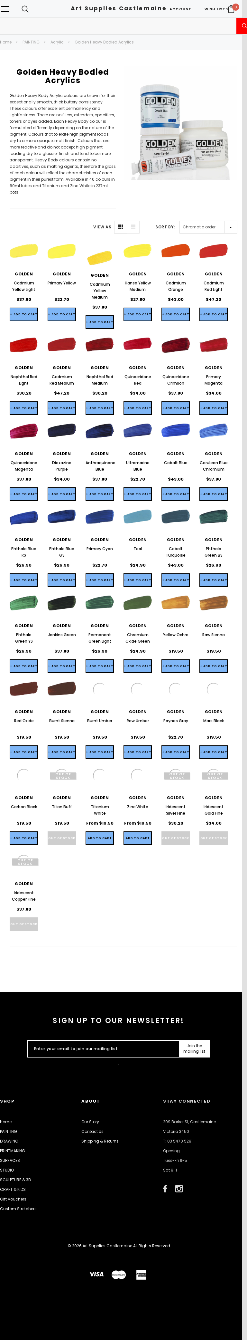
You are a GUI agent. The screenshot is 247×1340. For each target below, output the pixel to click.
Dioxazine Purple (61, 466)
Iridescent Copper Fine (24, 896)
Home (6, 42)
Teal (137, 548)
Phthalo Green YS (24, 638)
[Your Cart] (231, 9)
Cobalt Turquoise (176, 552)
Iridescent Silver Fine (176, 810)
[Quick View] (100, 838)
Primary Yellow (62, 283)
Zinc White (137, 806)
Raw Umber (138, 720)
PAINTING (31, 42)
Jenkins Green (62, 634)
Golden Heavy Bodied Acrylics (104, 42)
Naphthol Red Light (24, 380)
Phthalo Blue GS (61, 552)
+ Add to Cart (24, 314)
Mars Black (213, 720)
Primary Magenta (214, 380)
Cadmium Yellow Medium (100, 291)
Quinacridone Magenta (24, 466)
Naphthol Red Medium (100, 380)
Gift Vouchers (13, 1199)
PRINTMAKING (12, 1150)
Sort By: (165, 227)
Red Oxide (24, 720)
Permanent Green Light (99, 638)
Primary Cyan (100, 548)
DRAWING (9, 1141)
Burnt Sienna (62, 720)
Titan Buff (62, 806)
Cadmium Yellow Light (23, 286)
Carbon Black (24, 806)
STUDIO (7, 1170)
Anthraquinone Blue (100, 466)
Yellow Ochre (175, 634)
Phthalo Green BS (214, 552)
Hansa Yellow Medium (138, 286)
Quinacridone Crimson (175, 380)
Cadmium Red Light (214, 286)
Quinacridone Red (137, 380)
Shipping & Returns (100, 1141)
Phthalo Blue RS (23, 552)
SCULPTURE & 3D (15, 1179)
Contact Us (92, 1131)
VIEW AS (102, 227)
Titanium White (100, 810)
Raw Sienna (213, 634)
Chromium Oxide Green (137, 638)
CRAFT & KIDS (13, 1189)
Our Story (90, 1122)
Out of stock (61, 838)
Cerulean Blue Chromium (214, 466)
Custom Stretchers (18, 1208)
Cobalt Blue (176, 462)
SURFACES (10, 1160)
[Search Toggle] (25, 9)
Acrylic (57, 42)
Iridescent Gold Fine (214, 810)
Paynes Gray (175, 720)
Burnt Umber (99, 720)
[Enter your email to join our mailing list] (102, 1049)
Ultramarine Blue (138, 466)
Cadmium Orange (176, 286)
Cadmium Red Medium (62, 380)
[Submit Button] (194, 1049)
